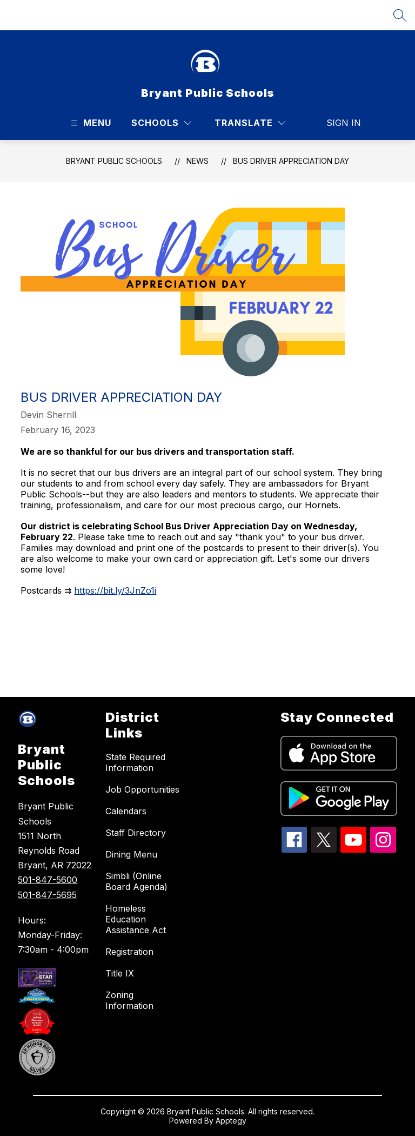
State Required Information (135, 762)
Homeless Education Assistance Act (135, 919)
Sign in (336, 122)
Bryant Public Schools (114, 160)
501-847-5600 (47, 879)
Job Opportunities (142, 789)
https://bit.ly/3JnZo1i (115, 590)
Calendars (125, 811)
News (197, 160)
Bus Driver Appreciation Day (291, 160)
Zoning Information (129, 1000)
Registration (129, 951)
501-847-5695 (47, 894)
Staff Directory (135, 832)
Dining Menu (131, 854)
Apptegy (231, 1120)
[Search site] (399, 15)
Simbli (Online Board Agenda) (136, 881)
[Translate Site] (250, 123)
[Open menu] (89, 123)
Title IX (119, 973)
